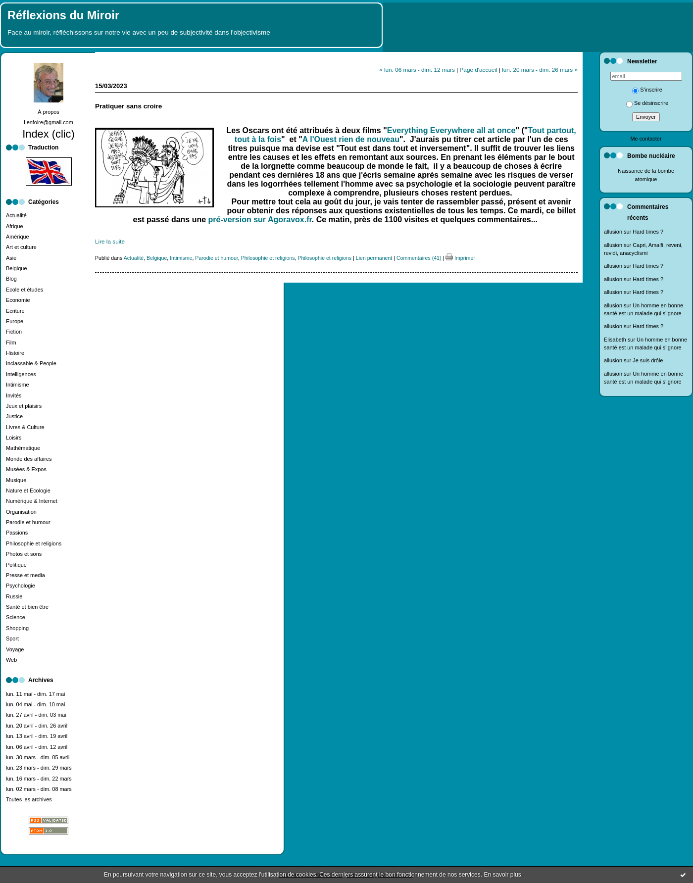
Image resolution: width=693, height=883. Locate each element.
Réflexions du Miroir (63, 15)
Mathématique (23, 448)
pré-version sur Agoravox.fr (260, 219)
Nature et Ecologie (28, 490)
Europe (14, 321)
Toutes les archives (29, 799)
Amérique (17, 237)
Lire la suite (110, 241)
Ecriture (15, 311)
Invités (14, 395)
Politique (16, 565)
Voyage (15, 649)
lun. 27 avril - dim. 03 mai (36, 715)
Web (11, 660)
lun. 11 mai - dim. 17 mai (35, 694)
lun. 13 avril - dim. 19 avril (36, 736)
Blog (11, 279)
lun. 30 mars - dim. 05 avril (38, 757)
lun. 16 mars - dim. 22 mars (39, 779)
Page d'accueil (478, 69)
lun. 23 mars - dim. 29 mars (39, 768)
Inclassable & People (31, 363)
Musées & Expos (26, 469)
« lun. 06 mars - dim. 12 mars (417, 69)
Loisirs (14, 438)
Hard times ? (648, 232)
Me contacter (645, 139)
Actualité (16, 215)
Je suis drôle (648, 360)
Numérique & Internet (31, 501)
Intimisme (17, 385)
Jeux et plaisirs (24, 406)
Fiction (14, 332)
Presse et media (25, 575)
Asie (11, 258)
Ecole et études (24, 290)
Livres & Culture (25, 427)
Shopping (17, 628)
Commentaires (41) (419, 258)
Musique (16, 480)
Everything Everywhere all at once (451, 130)
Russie (14, 596)
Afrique (14, 226)
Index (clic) (48, 134)
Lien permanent (374, 258)
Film (11, 342)
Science (15, 617)
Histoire (15, 353)
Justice (14, 416)
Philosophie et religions (33, 543)
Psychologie (20, 586)
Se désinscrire (647, 103)
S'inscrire (647, 90)
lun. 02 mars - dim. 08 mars (39, 789)
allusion (613, 232)
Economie (18, 300)
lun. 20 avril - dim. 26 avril (36, 726)
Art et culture (21, 247)
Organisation (21, 512)
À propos (48, 112)
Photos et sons (24, 554)
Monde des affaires (29, 459)
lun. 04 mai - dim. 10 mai (35, 704)
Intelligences (21, 374)
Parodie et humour (28, 522)
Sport (12, 638)
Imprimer (460, 258)
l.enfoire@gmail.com (48, 122)
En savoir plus (502, 874)
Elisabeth (615, 340)
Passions (17, 533)
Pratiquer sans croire (128, 106)
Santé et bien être (27, 607)
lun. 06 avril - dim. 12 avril (36, 747)
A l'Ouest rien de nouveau (350, 139)
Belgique (16, 268)
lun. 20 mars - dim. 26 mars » (540, 69)
